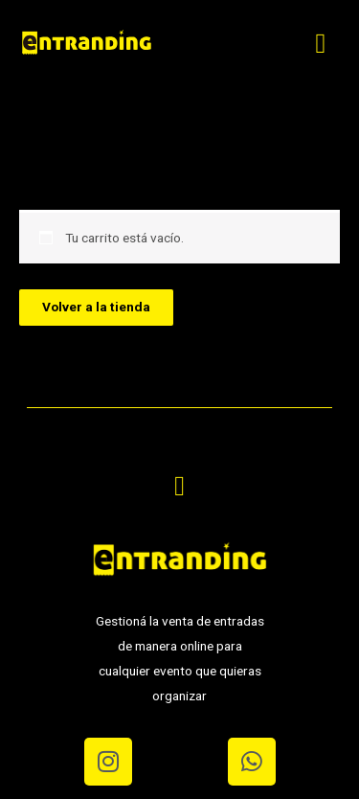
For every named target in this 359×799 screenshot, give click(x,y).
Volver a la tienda (96, 306)
